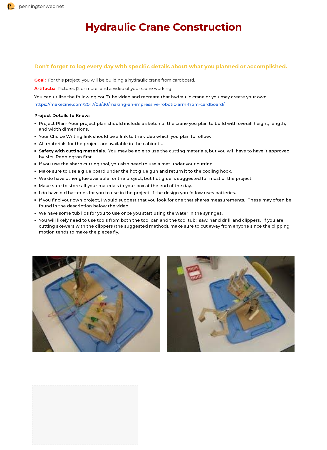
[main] (163, 27)
